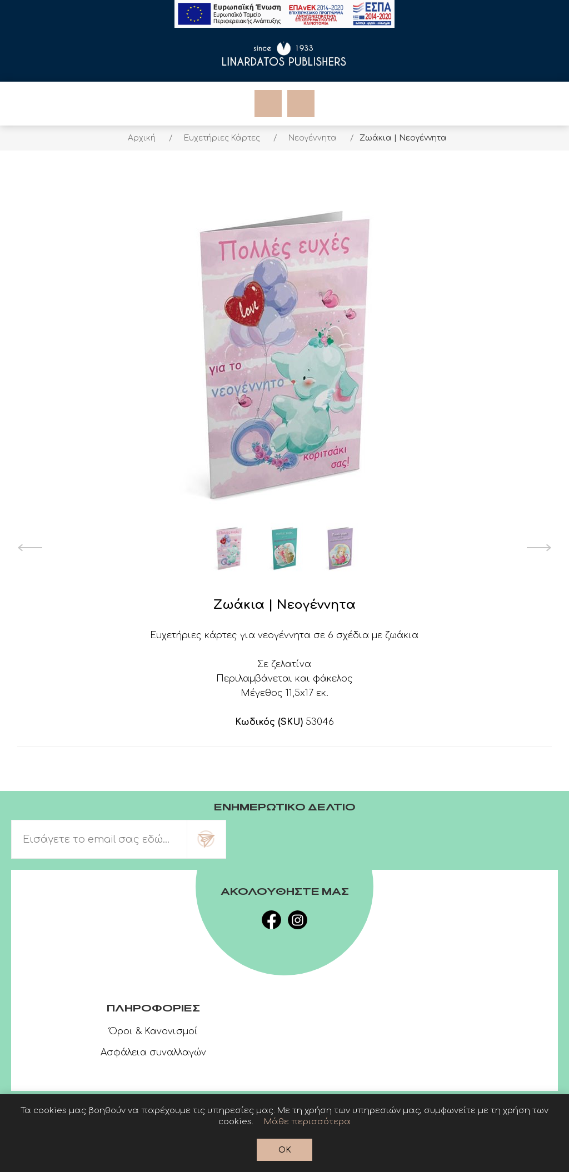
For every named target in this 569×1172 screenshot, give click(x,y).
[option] (229, 547)
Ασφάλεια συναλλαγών (153, 1053)
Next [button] (539, 548)
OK (284, 1150)
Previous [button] (29, 548)
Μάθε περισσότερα (307, 1121)
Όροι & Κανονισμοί (153, 1031)
